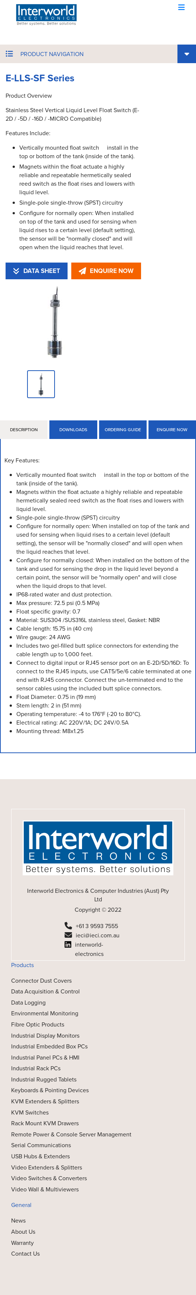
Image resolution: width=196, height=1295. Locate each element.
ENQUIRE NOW (106, 271)
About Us (23, 1231)
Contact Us (25, 1253)
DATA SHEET (36, 271)
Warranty (22, 1243)
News (18, 1220)
